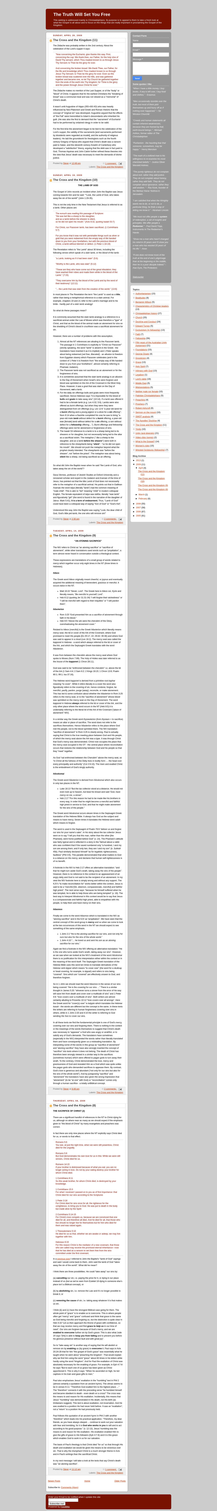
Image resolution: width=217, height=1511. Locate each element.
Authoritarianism (143, 293)
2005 (139, 516)
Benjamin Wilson (143, 302)
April (141, 468)
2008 (139, 504)
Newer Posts (54, 1481)
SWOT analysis (142, 416)
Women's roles (142, 446)
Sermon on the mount (145, 412)
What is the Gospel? (145, 441)
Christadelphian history (146, 313)
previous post (63, 1259)
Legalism (139, 375)
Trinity (138, 429)
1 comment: (111, 163)
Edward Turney (142, 326)
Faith (137, 334)
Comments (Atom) (69, 1487)
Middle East (141, 383)
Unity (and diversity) (144, 433)
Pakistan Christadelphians (147, 395)
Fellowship (140, 338)
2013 (139, 460)
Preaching (140, 400)
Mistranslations (142, 387)
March (142, 494)
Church (138, 317)
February (143, 498)
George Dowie (142, 354)
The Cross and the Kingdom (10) (75, 179)
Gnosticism (140, 358)
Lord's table (140, 379)
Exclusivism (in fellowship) (147, 330)
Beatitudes (140, 298)
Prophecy (139, 404)
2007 (139, 507)
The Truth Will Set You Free (81, 14)
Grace (138, 362)
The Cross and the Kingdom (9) (74, 535)
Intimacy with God (143, 371)
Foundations (141, 350)
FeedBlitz (65, 1506)
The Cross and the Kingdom (109, 167)
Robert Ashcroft (142, 408)
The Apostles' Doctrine (146, 421)
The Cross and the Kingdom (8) (74, 1105)
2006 (139, 512)
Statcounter (138, 277)
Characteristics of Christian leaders (152, 306)
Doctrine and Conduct (145, 322)
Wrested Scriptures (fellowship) (150, 450)
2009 (139, 464)
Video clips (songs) (144, 437)
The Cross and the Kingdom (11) (75, 40)
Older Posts (120, 1481)
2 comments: (110, 519)
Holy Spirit (140, 366)
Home (87, 1481)
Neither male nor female (146, 391)
